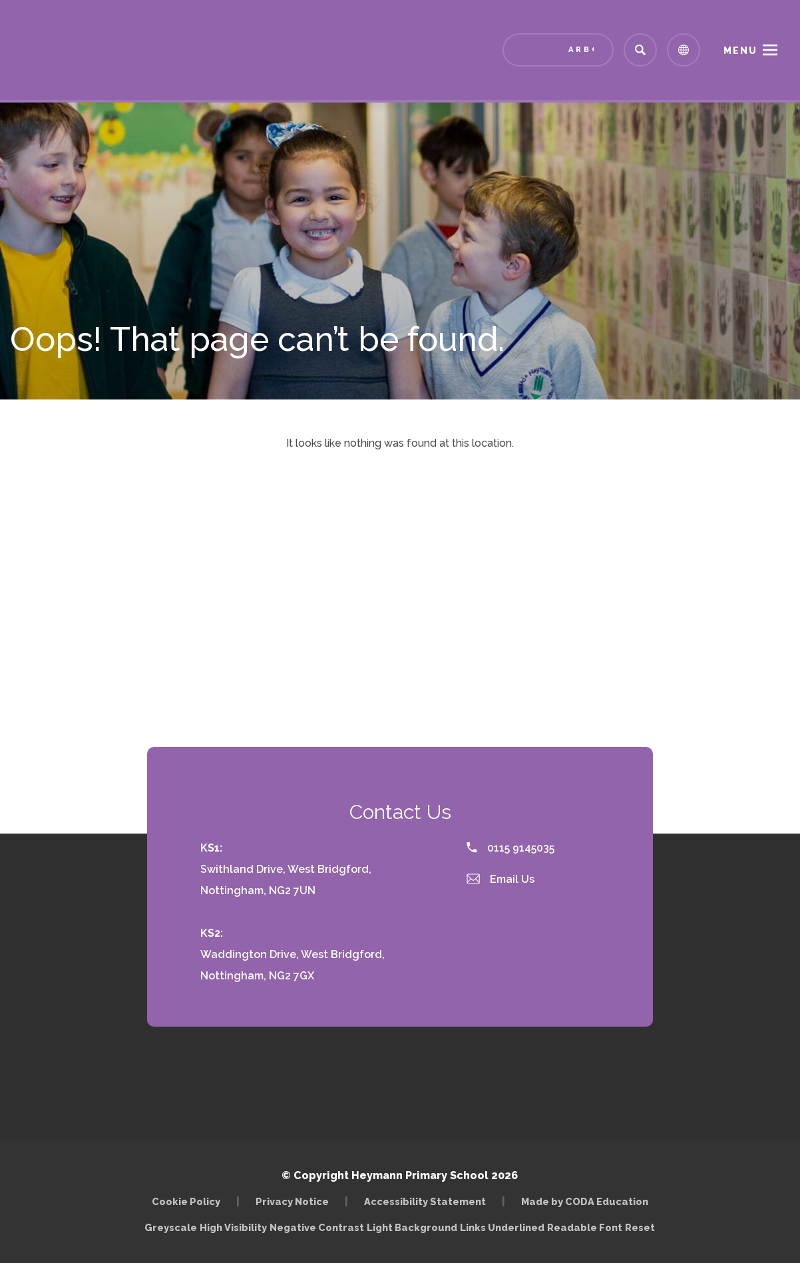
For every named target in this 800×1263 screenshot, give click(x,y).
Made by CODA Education (584, 1201)
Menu (740, 50)
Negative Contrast (317, 1227)
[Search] (640, 50)
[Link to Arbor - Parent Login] (558, 50)
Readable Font (584, 1227)
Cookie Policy (186, 1201)
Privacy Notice (292, 1201)
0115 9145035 (510, 848)
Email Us (500, 879)
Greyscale (170, 1227)
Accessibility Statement (425, 1201)
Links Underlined (502, 1227)
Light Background (412, 1227)
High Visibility (233, 1227)
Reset (640, 1227)
